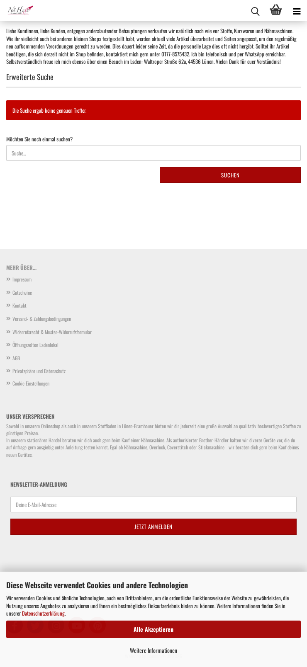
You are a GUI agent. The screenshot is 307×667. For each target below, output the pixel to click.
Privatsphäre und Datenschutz (39, 370)
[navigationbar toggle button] (296, 10)
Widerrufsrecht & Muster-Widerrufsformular (52, 331)
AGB (16, 357)
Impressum (22, 279)
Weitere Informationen (153, 650)
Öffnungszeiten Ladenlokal (35, 344)
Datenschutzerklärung (43, 613)
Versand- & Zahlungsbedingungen (41, 318)
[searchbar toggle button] (255, 10)
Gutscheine (22, 292)
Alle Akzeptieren (153, 629)
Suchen (230, 175)
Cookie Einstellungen (30, 383)
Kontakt (19, 305)
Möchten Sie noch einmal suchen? (39, 139)
